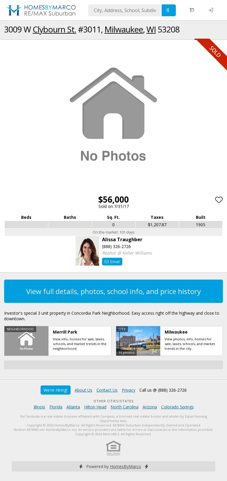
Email (112, 261)
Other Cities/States (114, 401)
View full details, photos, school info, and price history (113, 291)
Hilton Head (95, 407)
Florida (55, 407)
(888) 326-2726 (116, 246)
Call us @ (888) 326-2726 (163, 390)
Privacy (128, 390)
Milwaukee (123, 29)
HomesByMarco (125, 466)
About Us (83, 390)
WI (151, 29)
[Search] (169, 10)
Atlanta (73, 407)
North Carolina (124, 407)
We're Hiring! (55, 390)
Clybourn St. (54, 29)
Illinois (39, 407)
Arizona (150, 407)
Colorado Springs (177, 407)
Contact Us (107, 390)
